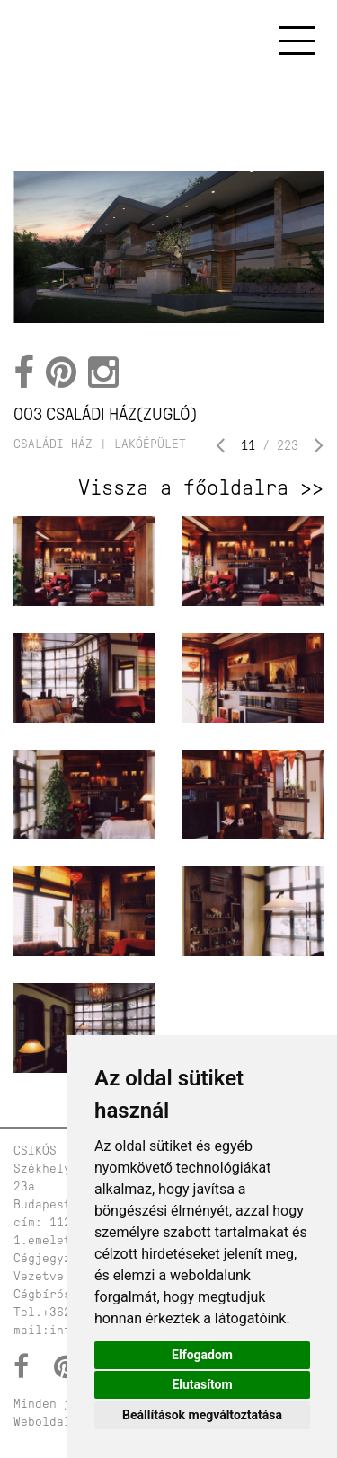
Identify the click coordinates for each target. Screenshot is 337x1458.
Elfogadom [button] (202, 1355)
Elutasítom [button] (202, 1384)
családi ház (53, 444)
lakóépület (150, 444)
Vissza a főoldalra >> (201, 487)
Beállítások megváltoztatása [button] (202, 1415)
